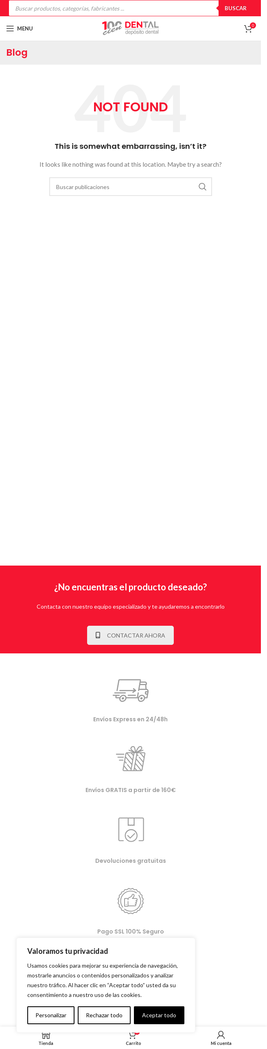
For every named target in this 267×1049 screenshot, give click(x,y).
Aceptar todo (159, 1015)
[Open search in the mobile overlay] (131, 8)
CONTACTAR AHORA (130, 635)
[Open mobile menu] (19, 28)
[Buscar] (130, 186)
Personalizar (50, 1015)
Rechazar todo (104, 1015)
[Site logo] (130, 27)
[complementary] (105, 985)
